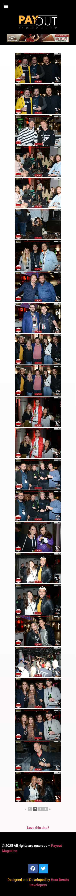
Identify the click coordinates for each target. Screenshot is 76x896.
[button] (38, 6)
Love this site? (38, 828)
